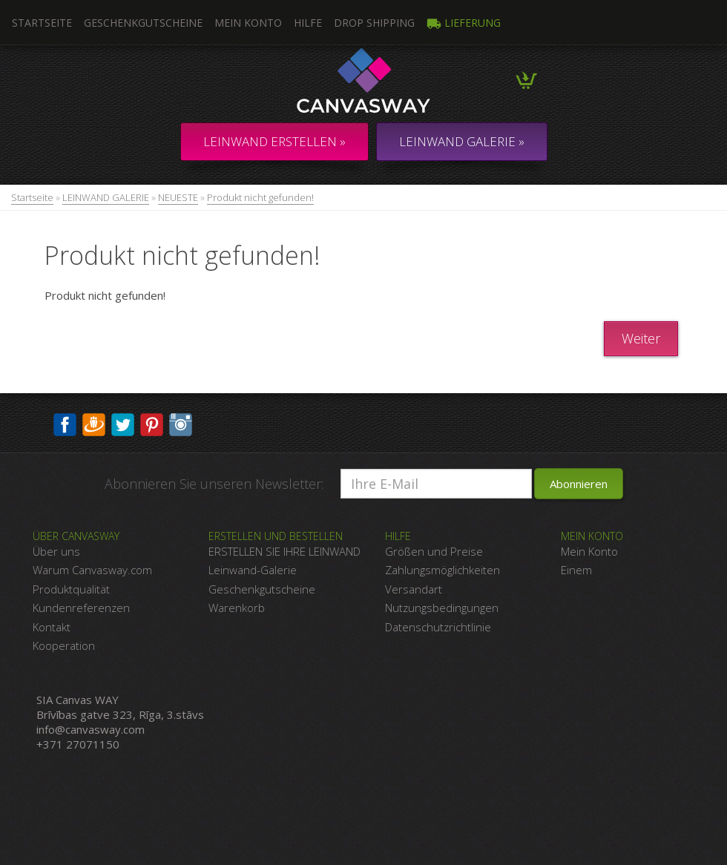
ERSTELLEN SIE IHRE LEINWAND (284, 551)
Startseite (32, 197)
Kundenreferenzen (81, 607)
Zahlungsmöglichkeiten (442, 569)
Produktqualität (71, 589)
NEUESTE (178, 197)
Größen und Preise (434, 551)
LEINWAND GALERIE (105, 197)
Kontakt (51, 626)
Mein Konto (248, 23)
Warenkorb (236, 607)
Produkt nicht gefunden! (260, 197)
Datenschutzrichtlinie (438, 626)
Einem (576, 569)
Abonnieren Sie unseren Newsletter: (214, 484)
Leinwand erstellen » (274, 141)
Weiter (641, 338)
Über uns (56, 551)
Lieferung (464, 23)
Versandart (413, 589)
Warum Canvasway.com (92, 569)
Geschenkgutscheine (143, 23)
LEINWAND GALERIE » (461, 141)
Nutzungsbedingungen (442, 607)
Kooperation (64, 645)
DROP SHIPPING (374, 23)
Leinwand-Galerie (252, 569)
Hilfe (308, 23)
